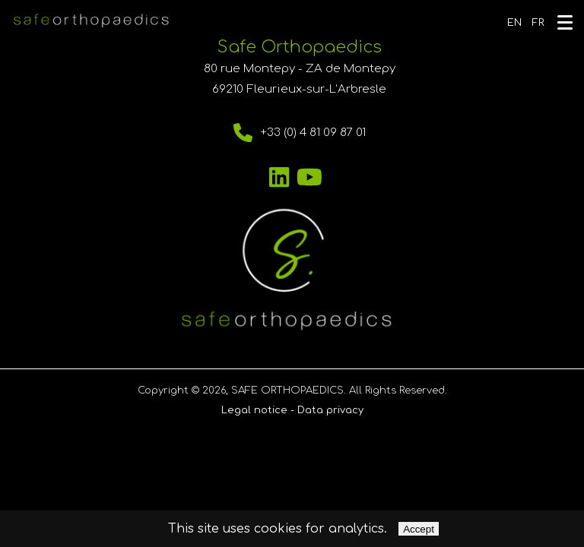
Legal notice (254, 410)
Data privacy (330, 410)
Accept (418, 529)
